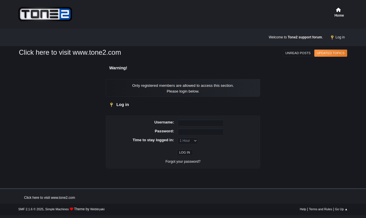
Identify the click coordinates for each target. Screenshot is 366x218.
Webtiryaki (97, 209)
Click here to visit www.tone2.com (70, 52)
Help (303, 209)
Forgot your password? (183, 162)
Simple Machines (57, 209)
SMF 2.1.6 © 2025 (30, 209)
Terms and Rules (320, 209)
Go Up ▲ (341, 209)
